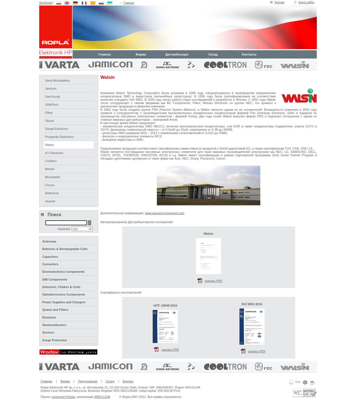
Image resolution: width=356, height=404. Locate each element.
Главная (128, 2)
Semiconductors (54, 325)
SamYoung (52, 96)
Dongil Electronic (56, 128)
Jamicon (50, 88)
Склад (213, 54)
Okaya (49, 120)
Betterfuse (52, 193)
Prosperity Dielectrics (59, 136)
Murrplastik (52, 177)
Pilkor (49, 112)
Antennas (49, 241)
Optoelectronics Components (63, 294)
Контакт (280, 2)
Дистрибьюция (176, 54)
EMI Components (54, 279)
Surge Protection (54, 340)
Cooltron (51, 161)
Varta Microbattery (57, 80)
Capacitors (50, 256)
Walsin (49, 145)
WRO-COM (102, 396)
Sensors (48, 332)
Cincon (50, 185)
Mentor (50, 169)
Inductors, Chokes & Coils (61, 287)
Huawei (50, 201)
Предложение (88, 381)
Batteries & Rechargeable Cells (65, 249)
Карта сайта (306, 2)
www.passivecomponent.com (164, 213)
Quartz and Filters (55, 309)
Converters (50, 264)
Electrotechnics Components (63, 271)
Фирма (141, 54)
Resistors (49, 317)
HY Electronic (54, 153)
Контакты (249, 54)
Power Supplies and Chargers (64, 302)
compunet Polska (63, 396)
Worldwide (45, 2)
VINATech (51, 104)
